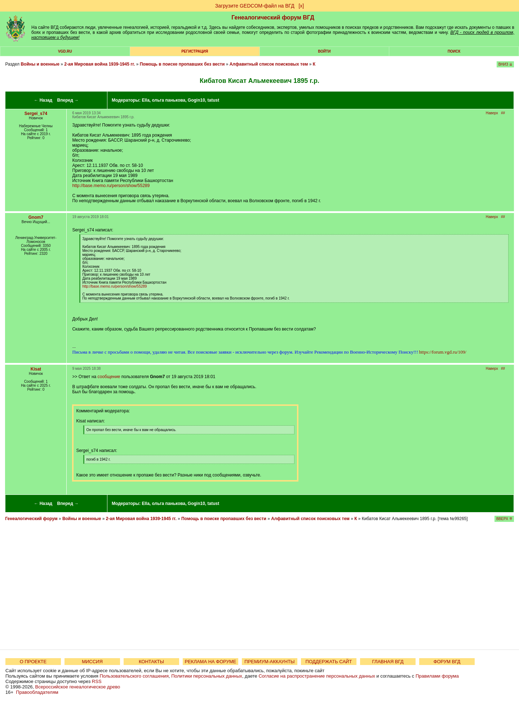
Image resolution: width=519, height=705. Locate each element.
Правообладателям (37, 692)
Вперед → (68, 100)
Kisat (36, 369)
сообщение (109, 376)
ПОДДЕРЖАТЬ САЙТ (329, 661)
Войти (324, 51)
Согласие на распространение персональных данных (316, 676)
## (503, 113)
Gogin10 (196, 100)
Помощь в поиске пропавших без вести (182, 64)
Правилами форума (437, 676)
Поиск (454, 51)
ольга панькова (168, 100)
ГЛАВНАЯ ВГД (388, 661)
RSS (97, 681)
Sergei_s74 (36, 113)
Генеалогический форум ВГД (272, 17)
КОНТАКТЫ (151, 661)
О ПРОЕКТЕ (33, 661)
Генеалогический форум (31, 518)
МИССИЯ (92, 661)
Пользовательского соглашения (134, 676)
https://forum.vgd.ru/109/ (442, 352)
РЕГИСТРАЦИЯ (194, 51)
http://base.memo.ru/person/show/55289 (111, 185)
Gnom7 (35, 217)
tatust (213, 100)
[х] (301, 6)
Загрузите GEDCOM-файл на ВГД (254, 6)
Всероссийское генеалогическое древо (77, 687)
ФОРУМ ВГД (447, 661)
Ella (145, 100)
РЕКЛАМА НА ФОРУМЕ (210, 661)
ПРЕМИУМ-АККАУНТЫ (269, 661)
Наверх (492, 113)
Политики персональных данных (206, 676)
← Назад (43, 100)
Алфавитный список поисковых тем (269, 64)
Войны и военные (40, 64)
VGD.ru (65, 51)
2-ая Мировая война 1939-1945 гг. (99, 64)
